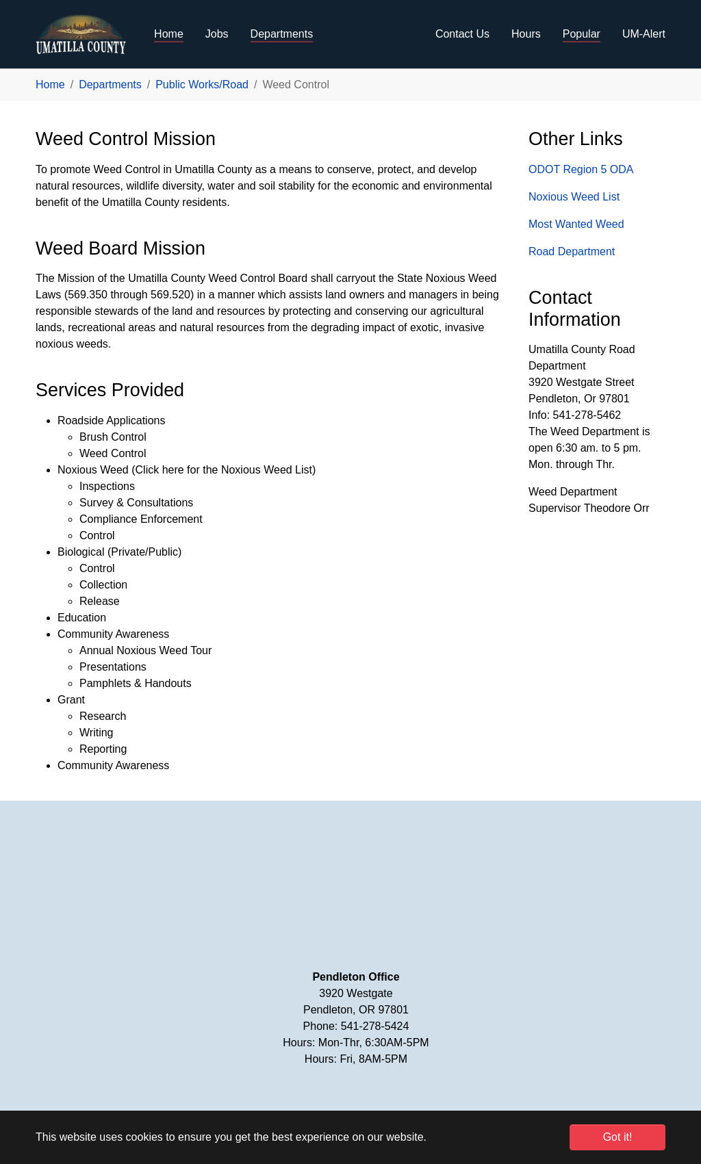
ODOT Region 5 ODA (581, 169)
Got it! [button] (618, 1137)
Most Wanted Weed (576, 224)
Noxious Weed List (574, 197)
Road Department (571, 251)
